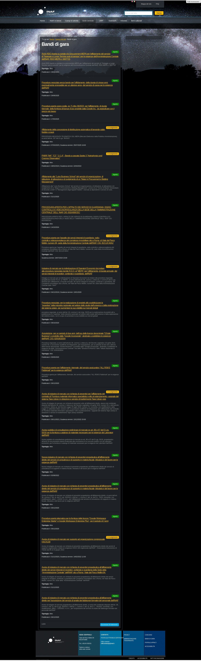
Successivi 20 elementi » (109, 625)
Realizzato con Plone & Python (42, 659)
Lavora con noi (60, 39)
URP (101, 21)
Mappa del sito (146, 4)
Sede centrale (88, 21)
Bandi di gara (150, 638)
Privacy (127, 635)
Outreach (112, 21)
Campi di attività (71, 21)
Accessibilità (142, 658)
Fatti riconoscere (193, 2)
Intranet (124, 21)
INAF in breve (55, 21)
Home (42, 21)
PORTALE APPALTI (151, 642)
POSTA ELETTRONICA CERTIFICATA (112, 638)
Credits (132, 658)
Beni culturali (136, 21)
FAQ (157, 4)
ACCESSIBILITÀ (150, 646)
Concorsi (148, 635)
